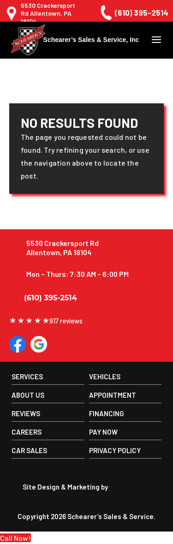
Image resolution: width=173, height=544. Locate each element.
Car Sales (29, 450)
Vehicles (104, 376)
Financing (106, 413)
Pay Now (103, 432)
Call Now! (15, 537)
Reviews (26, 413)
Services (27, 376)
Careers (27, 432)
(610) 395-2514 (133, 12)
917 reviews (46, 321)
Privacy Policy (115, 450)
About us (28, 395)
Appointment (112, 395)
